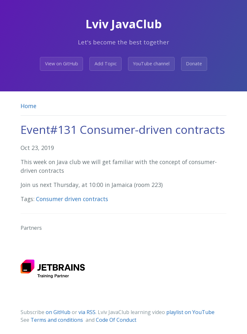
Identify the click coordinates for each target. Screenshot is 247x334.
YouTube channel (151, 63)
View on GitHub (61, 63)
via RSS (87, 312)
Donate (194, 63)
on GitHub (58, 312)
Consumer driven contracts (72, 199)
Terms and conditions (57, 319)
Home (28, 106)
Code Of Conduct (116, 319)
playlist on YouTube (190, 312)
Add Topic (106, 63)
